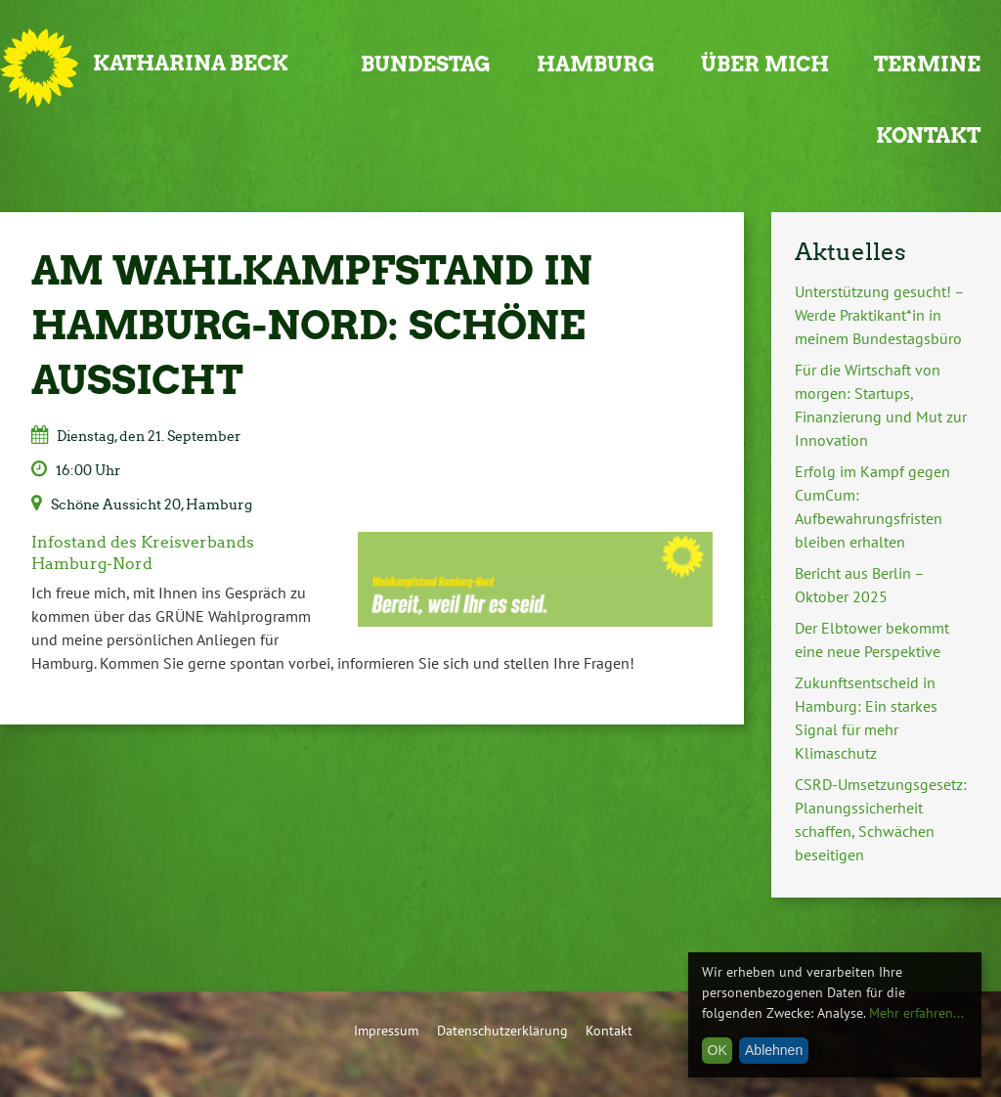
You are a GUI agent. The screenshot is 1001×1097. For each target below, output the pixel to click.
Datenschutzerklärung (502, 1030)
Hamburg (596, 64)
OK (717, 1050)
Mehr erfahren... (916, 1013)
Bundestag (426, 64)
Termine (927, 64)
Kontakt (928, 135)
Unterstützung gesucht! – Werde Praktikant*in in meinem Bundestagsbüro (879, 315)
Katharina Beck (190, 63)
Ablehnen (774, 1050)
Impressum (386, 1030)
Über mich (765, 64)
